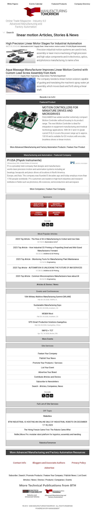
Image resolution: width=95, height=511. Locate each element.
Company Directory (82, 4)
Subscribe (13, 475)
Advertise (49, 468)
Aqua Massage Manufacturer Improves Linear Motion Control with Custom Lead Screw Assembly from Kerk (47, 71)
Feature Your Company (55, 189)
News (55, 284)
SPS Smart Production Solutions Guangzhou (48, 322)
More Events (47, 339)
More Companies (37, 189)
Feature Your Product (76, 147)
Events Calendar (35, 4)
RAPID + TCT (47, 330)
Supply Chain (39, 46)
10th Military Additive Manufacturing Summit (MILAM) (47, 296)
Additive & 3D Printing (51, 254)
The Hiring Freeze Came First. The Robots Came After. (47, 430)
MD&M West (47, 313)
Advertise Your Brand (47, 372)
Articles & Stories (44, 284)
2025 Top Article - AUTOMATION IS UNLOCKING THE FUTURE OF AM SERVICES (47, 267)
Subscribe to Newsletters (47, 381)
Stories (41, 480)
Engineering (35, 76)
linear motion (49, 46)
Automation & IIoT (27, 46)
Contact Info (19, 462)
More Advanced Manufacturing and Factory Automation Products (38, 147)
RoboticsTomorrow (47, 443)
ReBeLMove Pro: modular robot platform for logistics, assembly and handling (47, 434)
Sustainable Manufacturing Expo (47, 305)
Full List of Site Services (47, 404)
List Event (82, 475)
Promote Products (34, 475)
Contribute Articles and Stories (47, 377)
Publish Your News (47, 358)
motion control (60, 46)
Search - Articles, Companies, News (47, 386)
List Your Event (47, 367)
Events (68, 480)
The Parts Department (58, 76)
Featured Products (59, 4)
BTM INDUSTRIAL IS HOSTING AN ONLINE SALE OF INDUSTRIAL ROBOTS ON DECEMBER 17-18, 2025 (47, 423)
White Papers (12, 4)
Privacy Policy (79, 462)
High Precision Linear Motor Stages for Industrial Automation (44, 43)
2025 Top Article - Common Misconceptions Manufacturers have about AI (47, 276)
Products (49, 480)
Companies (59, 480)
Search (22, 475)
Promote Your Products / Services (47, 363)
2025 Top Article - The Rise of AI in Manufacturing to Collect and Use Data (47, 239)
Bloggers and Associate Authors (49, 462)
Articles (26, 480)
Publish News (70, 475)
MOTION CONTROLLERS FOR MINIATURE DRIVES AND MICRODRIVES (60, 110)
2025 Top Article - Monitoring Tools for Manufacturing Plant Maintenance (47, 259)
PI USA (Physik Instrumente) (76, 46)
